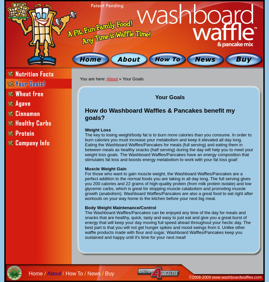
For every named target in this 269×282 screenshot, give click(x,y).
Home (36, 273)
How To (74, 273)
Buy (109, 273)
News (94, 273)
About (112, 78)
